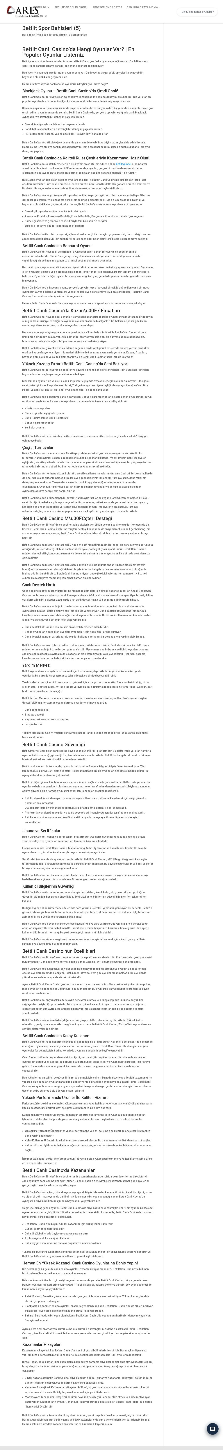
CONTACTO (39, 16)
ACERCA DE (39, 7)
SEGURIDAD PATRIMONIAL (143, 7)
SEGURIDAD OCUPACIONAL (71, 7)
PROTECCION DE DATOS (107, 7)
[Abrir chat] (213, 1429)
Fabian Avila (34, 34)
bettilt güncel (123, 164)
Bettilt (63, 34)
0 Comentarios (78, 34)
